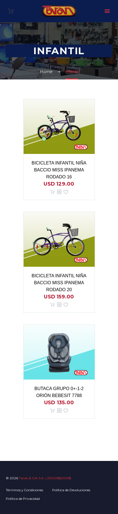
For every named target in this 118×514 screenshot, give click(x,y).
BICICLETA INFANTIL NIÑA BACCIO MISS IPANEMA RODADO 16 (59, 170)
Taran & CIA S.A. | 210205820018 (45, 478)
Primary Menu (107, 11)
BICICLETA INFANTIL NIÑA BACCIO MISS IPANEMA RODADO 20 (59, 282)
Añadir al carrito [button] (52, 192)
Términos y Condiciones (24, 490)
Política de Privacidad (23, 498)
